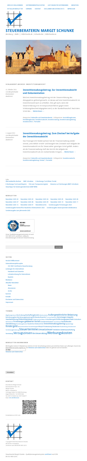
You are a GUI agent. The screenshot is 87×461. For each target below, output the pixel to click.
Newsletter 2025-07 (12, 202)
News (10, 285)
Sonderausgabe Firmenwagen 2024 (60, 205)
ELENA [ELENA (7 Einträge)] (47, 319)
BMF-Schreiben (28, 181)
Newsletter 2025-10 (57, 202)
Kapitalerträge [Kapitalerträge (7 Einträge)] (69, 324)
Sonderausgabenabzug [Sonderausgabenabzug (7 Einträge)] (12, 330)
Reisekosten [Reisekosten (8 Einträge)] (56, 326)
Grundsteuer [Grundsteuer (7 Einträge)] (57, 321)
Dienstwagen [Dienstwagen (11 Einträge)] (62, 317)
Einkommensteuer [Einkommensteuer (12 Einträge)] (25, 319)
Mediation (75, 5)
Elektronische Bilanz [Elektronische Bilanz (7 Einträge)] (39, 319)
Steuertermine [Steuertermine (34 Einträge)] (28, 329)
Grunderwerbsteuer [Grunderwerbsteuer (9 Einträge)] (46, 321)
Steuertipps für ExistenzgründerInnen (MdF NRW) (21, 187)
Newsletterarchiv (41, 205)
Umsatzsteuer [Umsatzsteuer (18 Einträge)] (45, 329)
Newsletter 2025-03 (27, 199)
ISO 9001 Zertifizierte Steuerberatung (20, 266)
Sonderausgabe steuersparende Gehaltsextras (62, 207)
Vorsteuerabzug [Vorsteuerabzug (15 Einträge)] (39, 333)
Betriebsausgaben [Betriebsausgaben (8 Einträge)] (11, 317)
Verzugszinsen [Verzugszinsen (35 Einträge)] (22, 333)
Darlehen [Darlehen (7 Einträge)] (53, 317)
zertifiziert (48, 454)
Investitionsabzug (53, 119)
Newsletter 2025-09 (42, 202)
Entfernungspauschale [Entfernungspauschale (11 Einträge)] (64, 319)
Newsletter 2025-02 (12, 199)
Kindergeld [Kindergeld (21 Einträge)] (11, 326)
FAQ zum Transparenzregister (38, 184)
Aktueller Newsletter (15, 9)
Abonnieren (12, 288)
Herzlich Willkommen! (15, 5)
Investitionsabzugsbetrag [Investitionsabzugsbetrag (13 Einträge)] (54, 324)
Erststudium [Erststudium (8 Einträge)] (77, 319)
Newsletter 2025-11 (71, 202)
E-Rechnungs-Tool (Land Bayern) (16, 184)
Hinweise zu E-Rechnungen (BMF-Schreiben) (64, 184)
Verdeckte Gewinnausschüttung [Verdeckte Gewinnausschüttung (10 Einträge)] (64, 330)
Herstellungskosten (29, 119)
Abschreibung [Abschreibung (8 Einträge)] (20, 315)
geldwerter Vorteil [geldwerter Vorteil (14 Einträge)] (32, 321)
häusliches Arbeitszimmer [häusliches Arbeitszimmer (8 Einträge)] (36, 324)
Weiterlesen (38, 111)
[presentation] (15, 361)
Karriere (29, 9)
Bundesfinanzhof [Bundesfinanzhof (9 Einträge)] (40, 317)
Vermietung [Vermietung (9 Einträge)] (9, 333)
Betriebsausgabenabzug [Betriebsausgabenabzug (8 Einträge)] (24, 317)
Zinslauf (41, 160)
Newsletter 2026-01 (27, 205)
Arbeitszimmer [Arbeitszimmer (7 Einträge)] (44, 315)
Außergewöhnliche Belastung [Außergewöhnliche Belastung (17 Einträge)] (62, 315)
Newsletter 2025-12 (12, 205)
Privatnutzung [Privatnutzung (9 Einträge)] (47, 326)
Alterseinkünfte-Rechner (13, 181)
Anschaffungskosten (69, 117)
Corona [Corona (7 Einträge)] (49, 317)
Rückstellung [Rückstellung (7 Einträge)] (64, 326)
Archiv (10, 291)
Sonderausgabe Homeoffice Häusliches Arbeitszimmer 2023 (25, 207)
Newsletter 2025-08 (27, 202)
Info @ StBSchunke (14, 397)
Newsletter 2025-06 (71, 199)
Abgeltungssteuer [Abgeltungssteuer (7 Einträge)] (11, 315)
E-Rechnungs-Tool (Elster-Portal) (46, 181)
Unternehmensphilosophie (35, 5)
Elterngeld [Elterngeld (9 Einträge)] (52, 319)
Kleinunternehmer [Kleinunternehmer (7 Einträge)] (23, 326)
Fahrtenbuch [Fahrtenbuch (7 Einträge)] (9, 321)
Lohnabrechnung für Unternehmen (19, 274)
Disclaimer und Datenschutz (54, 9)
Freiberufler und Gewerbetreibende (41, 117)
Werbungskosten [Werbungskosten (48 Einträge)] (59, 333)
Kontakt (38, 9)
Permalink (37, 121)
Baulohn (10, 277)
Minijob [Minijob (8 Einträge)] (40, 326)
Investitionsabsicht (41, 119)
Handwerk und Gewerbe (16, 271)
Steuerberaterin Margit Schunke (40, 30)
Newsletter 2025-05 (57, 199)
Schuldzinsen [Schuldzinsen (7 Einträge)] (72, 326)
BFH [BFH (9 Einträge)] (33, 317)
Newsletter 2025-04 (42, 199)
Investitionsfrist (28, 121)
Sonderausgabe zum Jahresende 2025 (18, 210)
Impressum (71, 9)
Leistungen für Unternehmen (58, 5)
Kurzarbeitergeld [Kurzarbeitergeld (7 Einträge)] (33, 326)
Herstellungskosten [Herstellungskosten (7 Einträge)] (21, 324)
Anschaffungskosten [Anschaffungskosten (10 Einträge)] (32, 315)
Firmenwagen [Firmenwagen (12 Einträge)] (18, 321)
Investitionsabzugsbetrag (68, 119)
